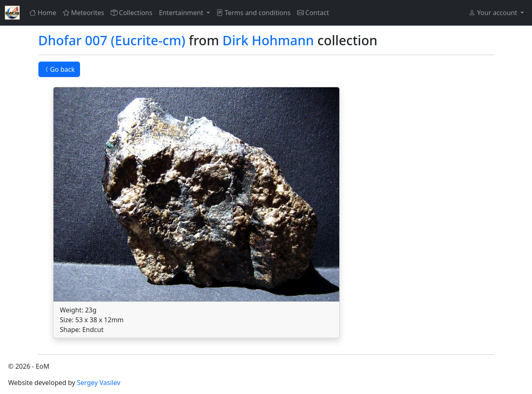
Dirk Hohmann (268, 40)
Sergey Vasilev (98, 382)
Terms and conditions (253, 12)
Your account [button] (494, 12)
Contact (313, 12)
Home (42, 12)
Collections (131, 12)
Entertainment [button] (182, 12)
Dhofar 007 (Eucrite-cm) (111, 40)
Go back (59, 69)
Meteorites (83, 12)
